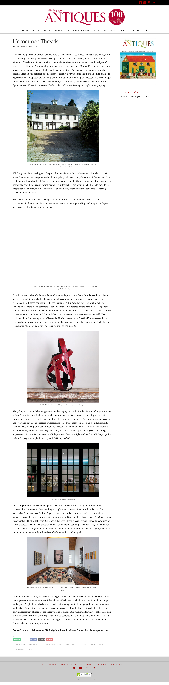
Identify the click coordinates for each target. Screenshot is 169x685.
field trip (83, 644)
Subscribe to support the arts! (135, 96)
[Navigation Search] (146, 29)
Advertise (74, 664)
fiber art (70, 644)
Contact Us (54, 664)
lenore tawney (97, 644)
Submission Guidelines (104, 664)
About (44, 664)
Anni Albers (19, 644)
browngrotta (35, 644)
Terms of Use (121, 664)
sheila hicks (34, 649)
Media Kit (64, 664)
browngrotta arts (54, 644)
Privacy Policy (86, 664)
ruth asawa (19, 649)
